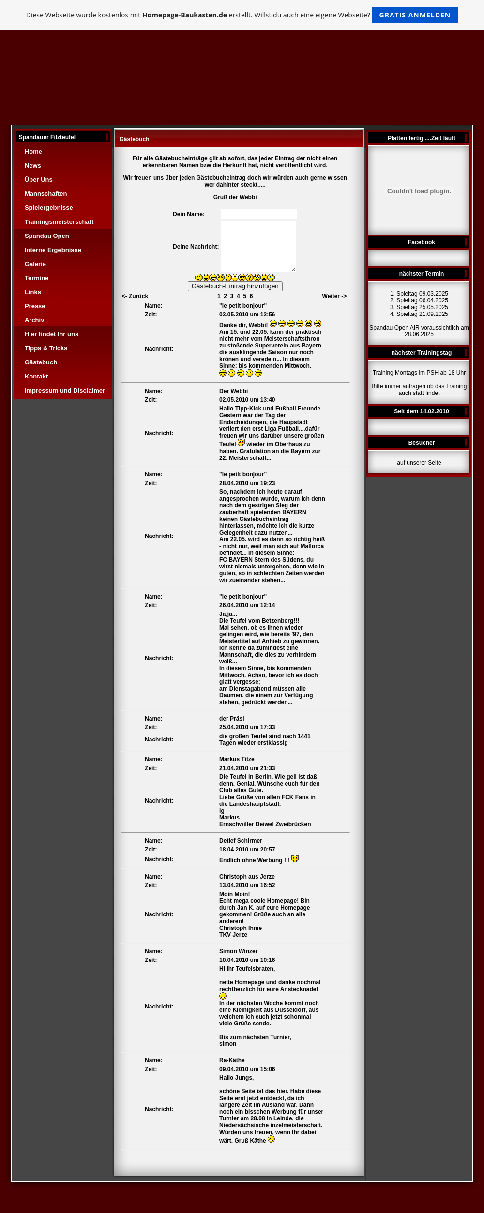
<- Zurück (135, 296)
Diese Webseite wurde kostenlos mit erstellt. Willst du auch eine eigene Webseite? (242, 15)
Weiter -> (334, 296)
